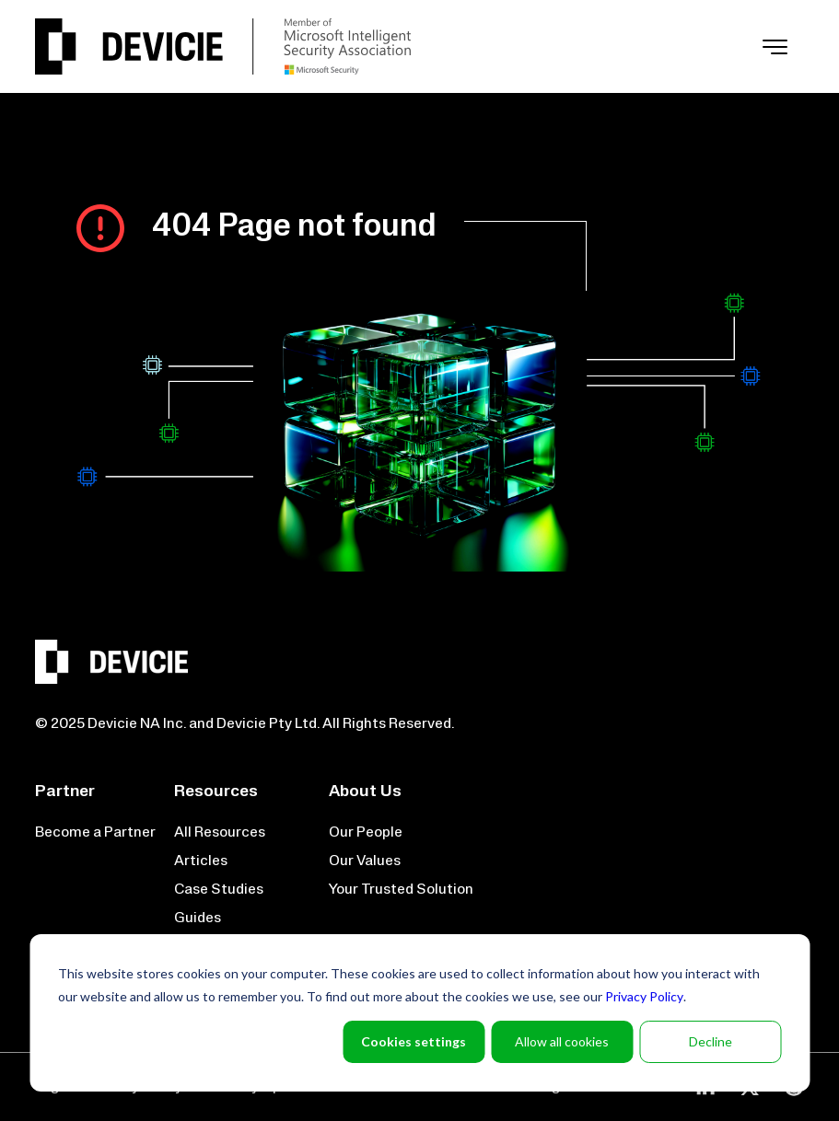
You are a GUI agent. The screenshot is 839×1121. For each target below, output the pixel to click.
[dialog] (419, 1013)
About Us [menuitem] (365, 792)
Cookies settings (413, 1041)
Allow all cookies (562, 1041)
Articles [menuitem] (200, 861)
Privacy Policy (644, 996)
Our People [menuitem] (365, 833)
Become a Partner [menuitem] (95, 833)
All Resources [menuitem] (219, 833)
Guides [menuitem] (197, 918)
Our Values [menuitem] (365, 861)
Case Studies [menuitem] (218, 890)
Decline (710, 1041)
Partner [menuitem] (65, 792)
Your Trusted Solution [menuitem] (401, 890)
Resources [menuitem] (216, 792)
